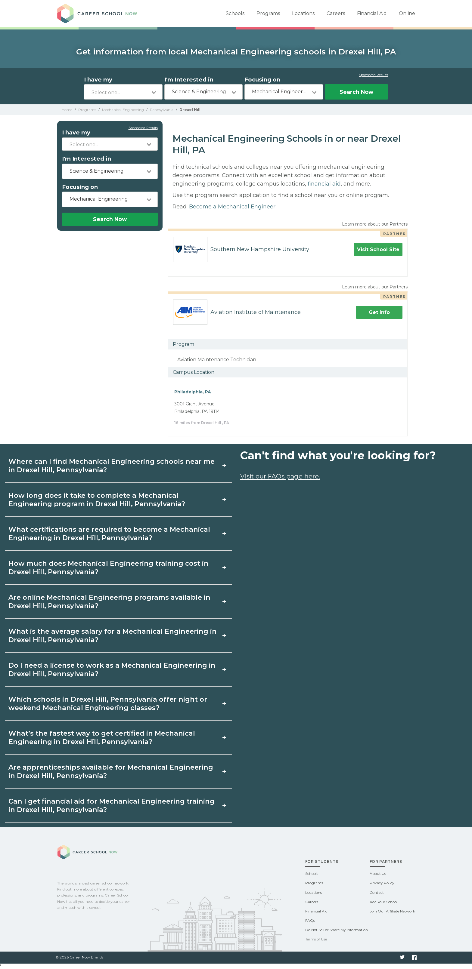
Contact (377, 892)
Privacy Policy (382, 883)
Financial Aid (372, 13)
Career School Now (99, 13)
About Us (378, 873)
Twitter (402, 957)
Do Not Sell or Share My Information (336, 929)
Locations (303, 13)
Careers (336, 13)
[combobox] (123, 92)
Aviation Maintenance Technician (216, 359)
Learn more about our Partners (375, 224)
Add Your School (384, 902)
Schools (235, 13)
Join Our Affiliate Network (392, 911)
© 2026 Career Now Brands (79, 957)
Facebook (414, 957)
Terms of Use (316, 939)
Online (407, 13)
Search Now (356, 92)
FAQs (310, 920)
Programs (268, 13)
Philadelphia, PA (192, 392)
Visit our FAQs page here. (280, 476)
